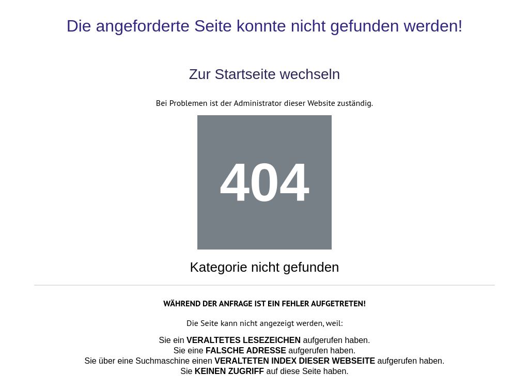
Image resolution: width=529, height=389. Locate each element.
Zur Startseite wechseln (264, 74)
